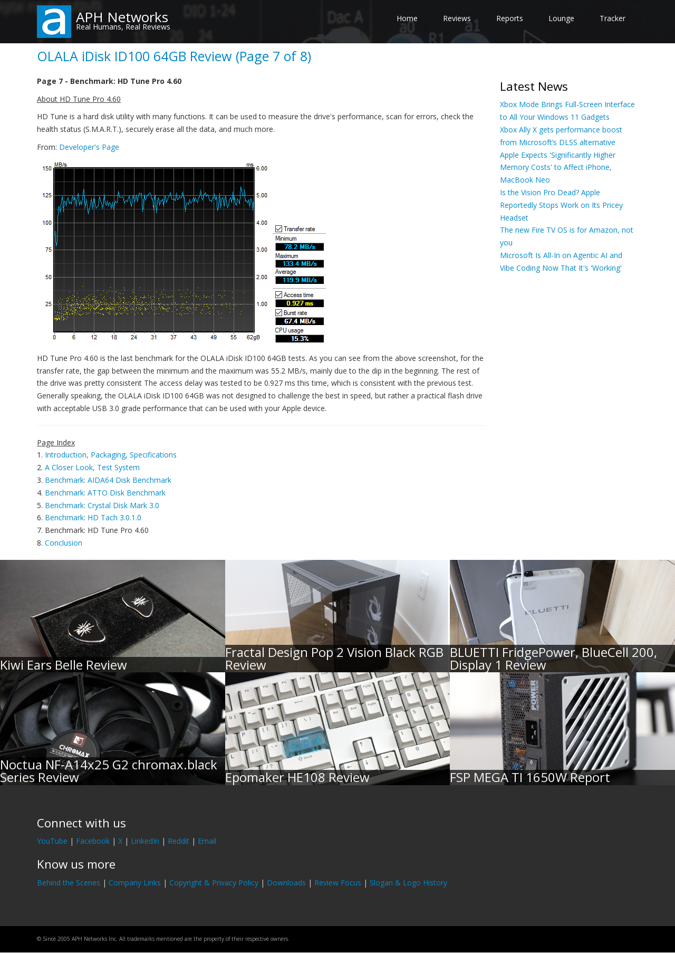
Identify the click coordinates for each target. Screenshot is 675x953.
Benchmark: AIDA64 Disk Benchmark (108, 480)
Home (407, 18)
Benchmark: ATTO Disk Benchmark (105, 493)
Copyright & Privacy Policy (213, 883)
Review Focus (337, 883)
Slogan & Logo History (408, 883)
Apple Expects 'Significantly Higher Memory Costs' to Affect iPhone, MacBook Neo (557, 167)
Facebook (93, 841)
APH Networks (122, 16)
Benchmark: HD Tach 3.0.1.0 (93, 517)
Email (207, 841)
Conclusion (63, 543)
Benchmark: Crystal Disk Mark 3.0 (102, 505)
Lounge (561, 18)
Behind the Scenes (68, 883)
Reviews (457, 18)
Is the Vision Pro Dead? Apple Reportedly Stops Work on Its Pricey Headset (561, 205)
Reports (509, 18)
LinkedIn (145, 841)
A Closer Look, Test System (92, 467)
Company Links (135, 883)
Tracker (612, 18)
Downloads (286, 883)
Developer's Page (89, 147)
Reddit (178, 841)
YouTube (52, 841)
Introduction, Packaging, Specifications (111, 455)
